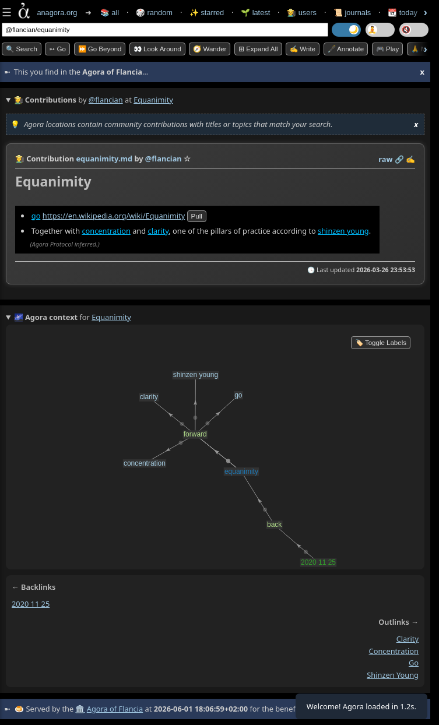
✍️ (410, 159)
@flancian (106, 99)
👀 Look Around (157, 48)
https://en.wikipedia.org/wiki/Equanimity (114, 215)
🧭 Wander (209, 48)
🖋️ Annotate (346, 48)
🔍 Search (21, 48)
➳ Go (57, 48)
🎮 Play (387, 48)
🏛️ (80, 708)
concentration (106, 231)
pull (196, 216)
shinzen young (343, 231)
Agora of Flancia (115, 708)
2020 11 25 (31, 604)
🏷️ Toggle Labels (380, 342)
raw (385, 159)
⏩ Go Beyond (100, 48)
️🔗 (399, 159)
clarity (157, 231)
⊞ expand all (258, 48)
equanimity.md (104, 158)
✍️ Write (302, 48)
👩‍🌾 (19, 158)
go (36, 215)
